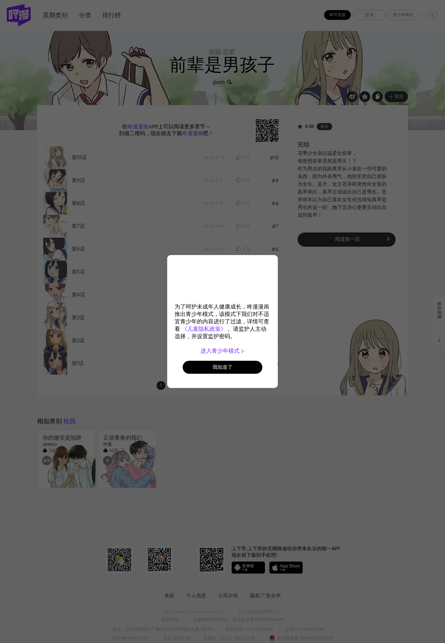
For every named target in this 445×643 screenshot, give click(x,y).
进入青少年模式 (222, 351)
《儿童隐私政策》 (204, 329)
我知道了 (222, 367)
